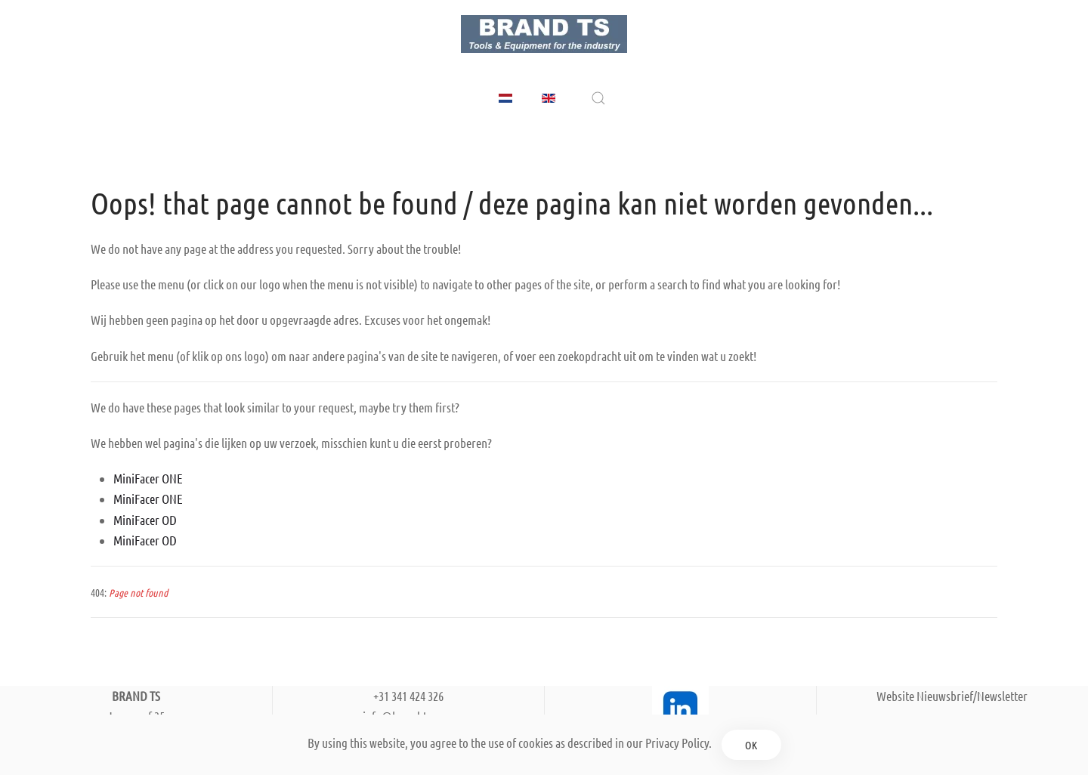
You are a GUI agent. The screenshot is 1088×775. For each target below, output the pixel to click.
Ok (751, 745)
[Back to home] (544, 34)
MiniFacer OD (145, 519)
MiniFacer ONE (148, 478)
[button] (598, 98)
